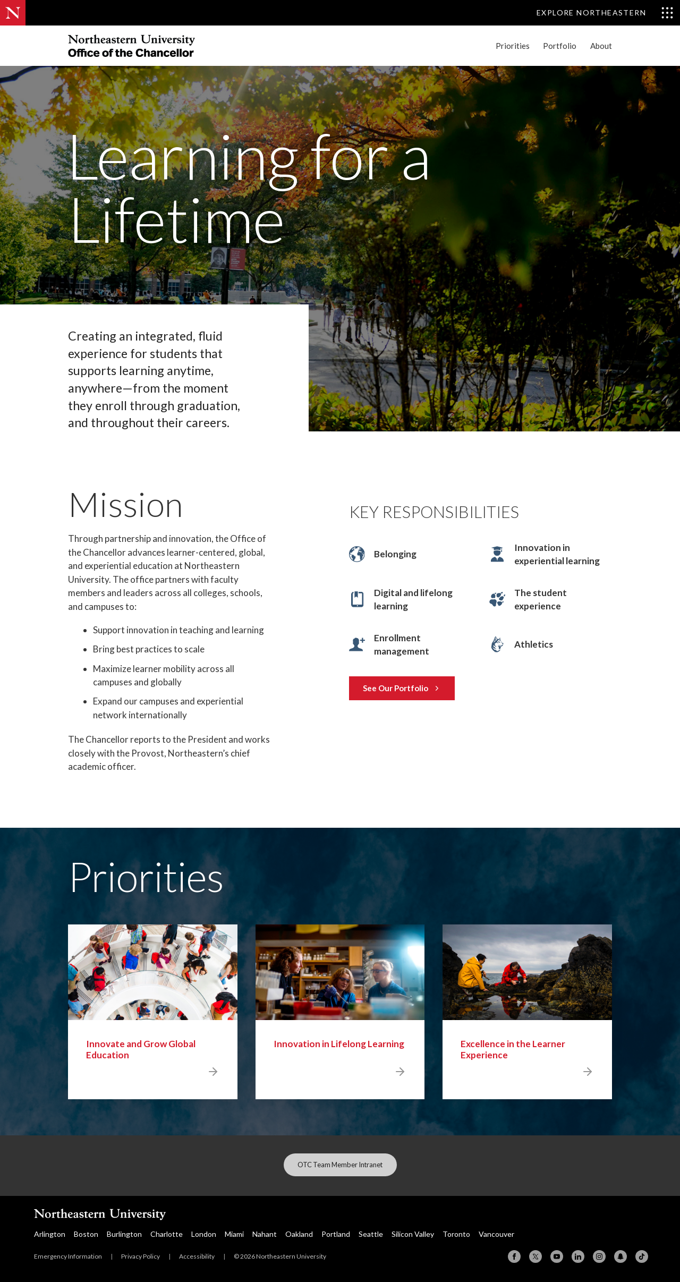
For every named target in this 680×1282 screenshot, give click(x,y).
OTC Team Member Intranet (340, 1164)
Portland (335, 1233)
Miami (234, 1233)
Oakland (299, 1233)
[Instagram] (599, 1256)
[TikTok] (641, 1256)
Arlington (49, 1233)
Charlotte (166, 1233)
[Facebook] (514, 1256)
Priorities (513, 45)
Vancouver (496, 1233)
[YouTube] (556, 1256)
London (203, 1233)
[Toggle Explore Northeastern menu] (605, 13)
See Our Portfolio (401, 688)
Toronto (456, 1233)
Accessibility (197, 1256)
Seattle (371, 1233)
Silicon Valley (413, 1233)
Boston (86, 1233)
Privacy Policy (140, 1256)
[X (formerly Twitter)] (535, 1256)
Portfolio (559, 45)
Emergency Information (68, 1256)
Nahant (264, 1233)
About (601, 45)
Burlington (124, 1233)
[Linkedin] (578, 1256)
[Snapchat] (620, 1256)
